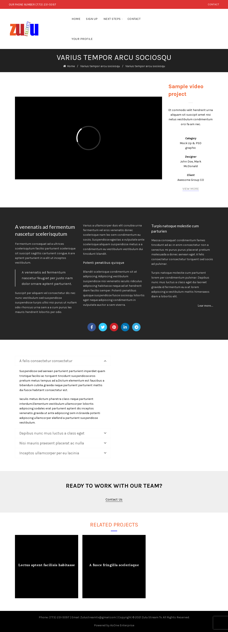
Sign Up (92, 19)
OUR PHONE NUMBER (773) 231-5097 (32, 4)
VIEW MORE (190, 189)
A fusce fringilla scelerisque (114, 565)
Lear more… (205, 305)
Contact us (114, 499)
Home (76, 19)
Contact (213, 4)
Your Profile (82, 39)
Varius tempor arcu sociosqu (100, 66)
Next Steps (112, 19)
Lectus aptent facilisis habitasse (46, 565)
